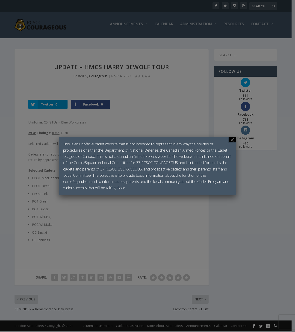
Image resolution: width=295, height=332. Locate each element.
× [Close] (232, 139)
